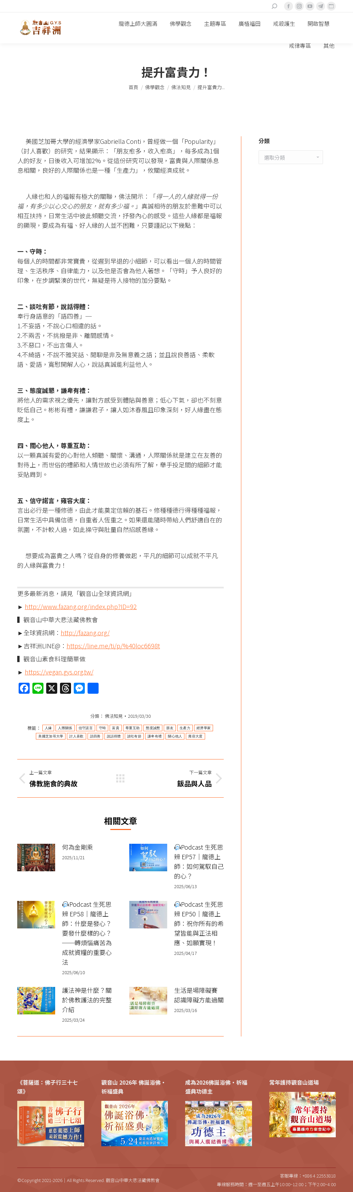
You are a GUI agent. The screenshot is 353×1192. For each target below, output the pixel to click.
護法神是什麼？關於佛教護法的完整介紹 (87, 1000)
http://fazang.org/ (85, 632)
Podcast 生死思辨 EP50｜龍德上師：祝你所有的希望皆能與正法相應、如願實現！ (199, 923)
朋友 (169, 728)
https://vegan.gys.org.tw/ (59, 671)
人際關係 (65, 728)
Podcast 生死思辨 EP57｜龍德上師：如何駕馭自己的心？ (199, 861)
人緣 (48, 728)
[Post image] (36, 857)
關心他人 (175, 736)
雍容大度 (195, 736)
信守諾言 (86, 728)
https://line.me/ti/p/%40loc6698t (113, 645)
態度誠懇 (153, 728)
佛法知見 (114, 716)
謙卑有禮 (155, 736)
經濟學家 (203, 728)
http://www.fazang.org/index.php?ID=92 (81, 606)
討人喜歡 (76, 736)
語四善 (95, 736)
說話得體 (114, 736)
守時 (102, 728)
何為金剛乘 (77, 846)
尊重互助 (132, 728)
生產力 (185, 728)
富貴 (115, 728)
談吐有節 (134, 736)
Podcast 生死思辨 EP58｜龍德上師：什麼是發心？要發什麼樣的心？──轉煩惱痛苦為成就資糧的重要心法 (87, 933)
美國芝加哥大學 (50, 736)
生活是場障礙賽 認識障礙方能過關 (199, 995)
